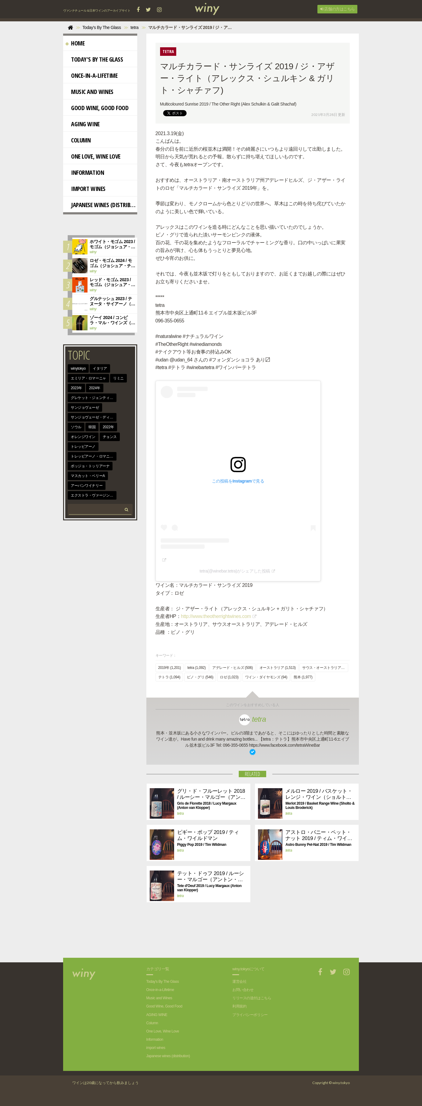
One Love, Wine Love (93, 156)
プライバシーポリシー (250, 1015)
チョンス (110, 437)
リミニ (118, 378)
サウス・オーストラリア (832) (325, 668)
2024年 (94, 388)
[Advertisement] (248, 936)
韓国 (91, 427)
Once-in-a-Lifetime (91, 75)
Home (75, 43)
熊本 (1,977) (303, 677)
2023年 (76, 388)
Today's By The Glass (94, 59)
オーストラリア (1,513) (277, 668)
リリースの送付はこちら (251, 998)
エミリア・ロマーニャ (88, 378)
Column (78, 140)
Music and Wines (89, 92)
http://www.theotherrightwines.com (216, 616)
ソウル (76, 427)
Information (85, 172)
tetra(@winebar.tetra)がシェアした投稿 (234, 571)
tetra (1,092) (197, 668)
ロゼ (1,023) (229, 677)
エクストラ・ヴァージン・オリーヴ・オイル (93, 495)
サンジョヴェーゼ (85, 407)
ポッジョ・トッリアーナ (90, 466)
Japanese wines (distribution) (101, 205)
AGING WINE (83, 124)
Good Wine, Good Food (97, 108)
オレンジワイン (83, 437)
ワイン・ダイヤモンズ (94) (266, 677)
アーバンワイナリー (86, 485)
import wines (86, 189)
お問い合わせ (242, 990)
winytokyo (78, 368)
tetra (252, 719)
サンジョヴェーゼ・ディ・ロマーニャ (93, 417)
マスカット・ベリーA (88, 476)
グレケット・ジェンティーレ (93, 398)
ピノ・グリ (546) (200, 677)
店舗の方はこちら (337, 9)
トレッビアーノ (83, 446)
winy (93, 252)
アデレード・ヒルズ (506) (232, 668)
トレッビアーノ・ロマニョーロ (93, 456)
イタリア (100, 368)
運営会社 (239, 981)
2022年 (108, 427)
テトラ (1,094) (169, 677)
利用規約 (239, 1006)
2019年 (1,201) (169, 668)
